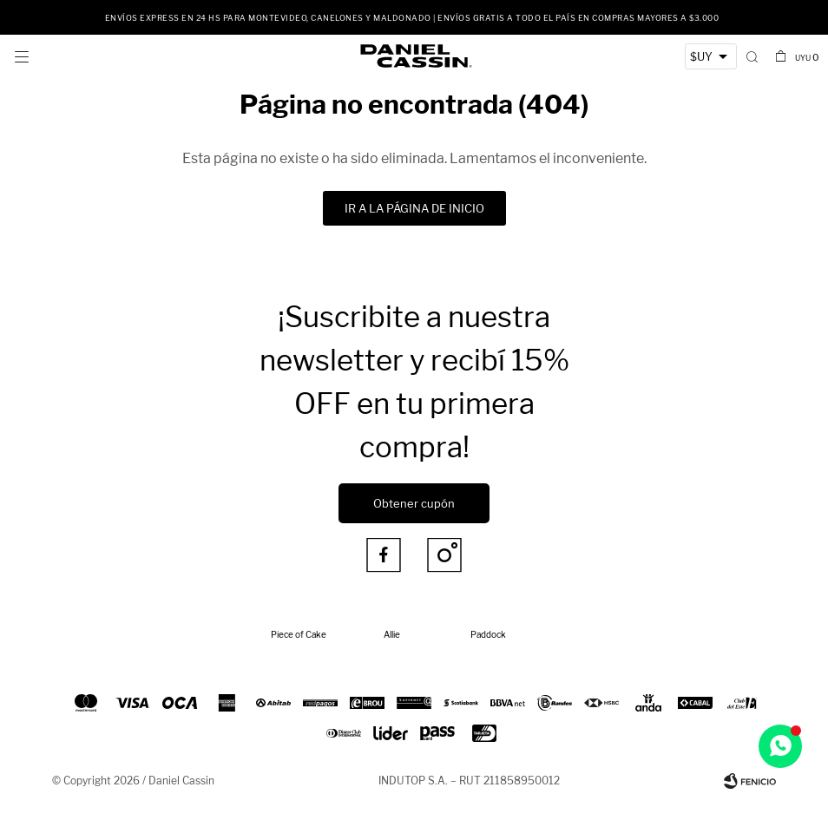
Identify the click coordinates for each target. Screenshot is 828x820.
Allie (392, 634)
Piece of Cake (298, 634)
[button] (752, 56)
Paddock (488, 634)
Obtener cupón (414, 503)
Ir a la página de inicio (414, 208)
